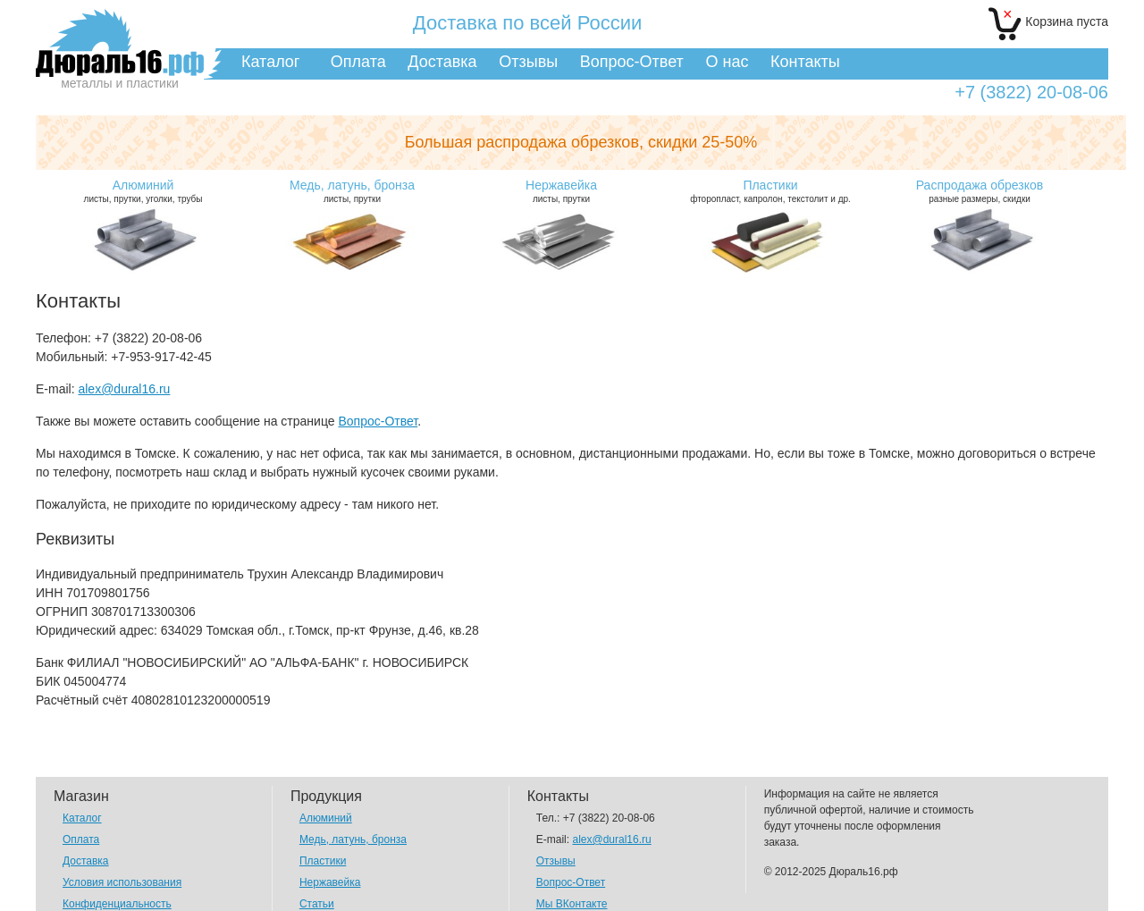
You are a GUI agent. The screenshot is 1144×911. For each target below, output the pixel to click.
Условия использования (122, 882)
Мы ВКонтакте (572, 904)
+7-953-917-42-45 (161, 357)
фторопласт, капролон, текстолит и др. (770, 191)
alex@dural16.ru (124, 389)
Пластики (322, 861)
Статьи (316, 904)
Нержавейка (330, 882)
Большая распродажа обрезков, (581, 142)
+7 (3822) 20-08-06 (1031, 92)
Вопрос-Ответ (632, 62)
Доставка (442, 62)
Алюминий (325, 818)
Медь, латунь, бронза (353, 839)
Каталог (270, 62)
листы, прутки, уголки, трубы (143, 191)
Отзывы (528, 62)
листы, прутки (352, 191)
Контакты (805, 62)
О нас (726, 62)
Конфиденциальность (117, 904)
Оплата (358, 62)
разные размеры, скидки (979, 191)
